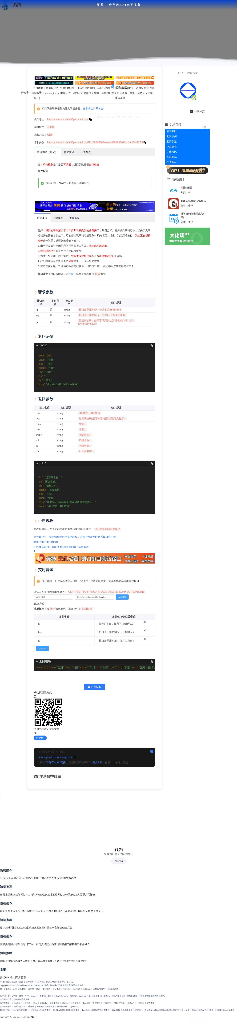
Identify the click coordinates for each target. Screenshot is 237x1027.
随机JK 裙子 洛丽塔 (59, 953)
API (14, 981)
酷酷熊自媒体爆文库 (45, 999)
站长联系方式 (43, 685)
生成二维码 (42, 953)
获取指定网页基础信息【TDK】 (18, 936)
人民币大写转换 (86, 887)
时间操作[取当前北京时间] (193, 216)
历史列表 (85, 150)
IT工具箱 (66, 981)
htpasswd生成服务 (26, 920)
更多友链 (151, 995)
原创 (118, 85)
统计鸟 (65, 995)
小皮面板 (26, 995)
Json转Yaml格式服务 (11, 953)
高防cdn (43, 995)
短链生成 (56, 981)
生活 (124, 85)
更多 (23, 970)
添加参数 (42, 641)
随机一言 (52, 920)
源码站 (31, 981)
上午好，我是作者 (188, 71)
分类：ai (187, 190)
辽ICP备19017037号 (17, 1010)
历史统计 (69, 150)
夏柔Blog (5, 970)
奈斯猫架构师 (19, 999)
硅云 (35, 995)
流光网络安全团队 (21, 992)
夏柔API (97, 754)
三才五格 (52, 887)
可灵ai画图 (187, 185)
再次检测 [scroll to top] (43, 169)
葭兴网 (31, 999)
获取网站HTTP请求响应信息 (31, 887)
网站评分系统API (67, 887)
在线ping (86, 981)
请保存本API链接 (56, 754)
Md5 (87, 936)
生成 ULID (60, 870)
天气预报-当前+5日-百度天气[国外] (35, 903)
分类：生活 (188, 207)
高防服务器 (54, 995)
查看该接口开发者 (93, 107)
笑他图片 (60, 903)
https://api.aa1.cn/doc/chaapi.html (55, 749)
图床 (38, 981)
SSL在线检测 (113, 981)
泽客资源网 (75, 995)
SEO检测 (76, 981)
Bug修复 (58, 216)
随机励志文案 (64, 920)
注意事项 (42, 216)
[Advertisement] (118, 812)
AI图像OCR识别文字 (42, 870)
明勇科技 (107, 995)
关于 (7, 1010)
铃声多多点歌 (78, 953)
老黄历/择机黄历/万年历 (193, 200)
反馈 (70, 272)
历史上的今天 (95, 903)
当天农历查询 (7, 887)
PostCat (17, 995)
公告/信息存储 (8, 870)
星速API (130, 995)
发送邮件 (41, 920)
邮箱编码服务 (77, 936)
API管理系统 (119, 995)
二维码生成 (29, 953)
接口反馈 (120, 95)
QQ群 (2, 1010)
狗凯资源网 (62, 999)
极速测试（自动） (47, 150)
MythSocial (74, 999)
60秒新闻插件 (99, 981)
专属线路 (74, 216)
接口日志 (70, 974)
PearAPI (86, 995)
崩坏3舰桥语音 (8, 920)
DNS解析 (22, 981)
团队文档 (46, 981)
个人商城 (15, 970)
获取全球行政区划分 (76, 903)
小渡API (140, 995)
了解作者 (118, 853)
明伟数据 (96, 995)
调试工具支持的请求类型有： (89, 584)
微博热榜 (71, 870)
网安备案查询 (7, 903)
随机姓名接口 (61, 936)
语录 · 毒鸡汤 (23, 870)
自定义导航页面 (45, 936)
